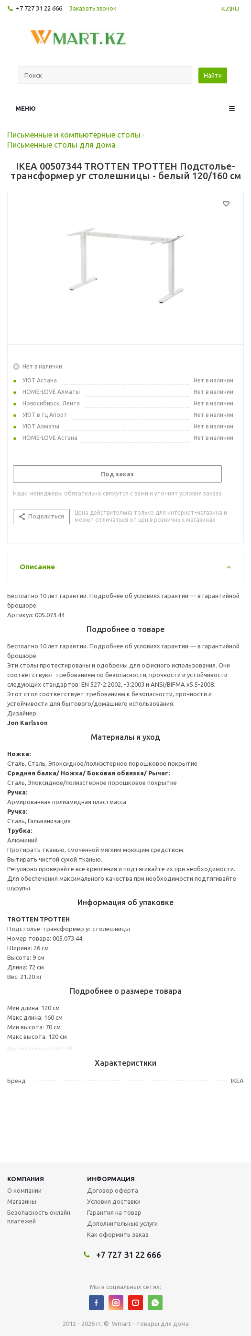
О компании (24, 1190)
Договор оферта (112, 1190)
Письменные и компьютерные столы (74, 134)
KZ (225, 8)
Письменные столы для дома (61, 144)
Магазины (21, 1201)
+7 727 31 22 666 (39, 8)
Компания (25, 1178)
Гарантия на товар (114, 1212)
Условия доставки (114, 1201)
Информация (111, 1178)
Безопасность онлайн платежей (38, 1216)
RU (235, 8)
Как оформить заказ (118, 1234)
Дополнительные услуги (122, 1223)
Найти (213, 75)
